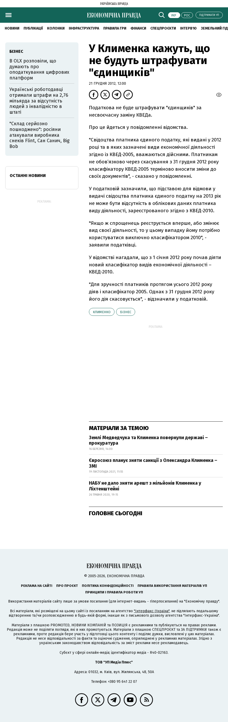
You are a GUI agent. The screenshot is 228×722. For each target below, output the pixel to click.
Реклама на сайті (36, 586)
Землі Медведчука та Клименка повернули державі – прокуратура (148, 440)
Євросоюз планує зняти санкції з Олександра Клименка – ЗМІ (153, 463)
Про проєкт (67, 586)
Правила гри (114, 28)
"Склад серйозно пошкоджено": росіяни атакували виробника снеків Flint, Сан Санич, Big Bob (39, 135)
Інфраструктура (84, 28)
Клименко (102, 312)
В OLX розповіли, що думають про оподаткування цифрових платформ (39, 69)
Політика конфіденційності (108, 586)
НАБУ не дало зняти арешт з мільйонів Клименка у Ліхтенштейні (145, 486)
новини (12, 28)
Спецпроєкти (163, 28)
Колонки (56, 28)
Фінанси (138, 28)
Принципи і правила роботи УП (114, 592)
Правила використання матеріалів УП (172, 586)
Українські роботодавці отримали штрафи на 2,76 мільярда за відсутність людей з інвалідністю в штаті (38, 101)
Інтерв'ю (188, 28)
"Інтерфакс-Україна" (151, 611)
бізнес (125, 312)
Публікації (33, 28)
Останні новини (28, 175)
